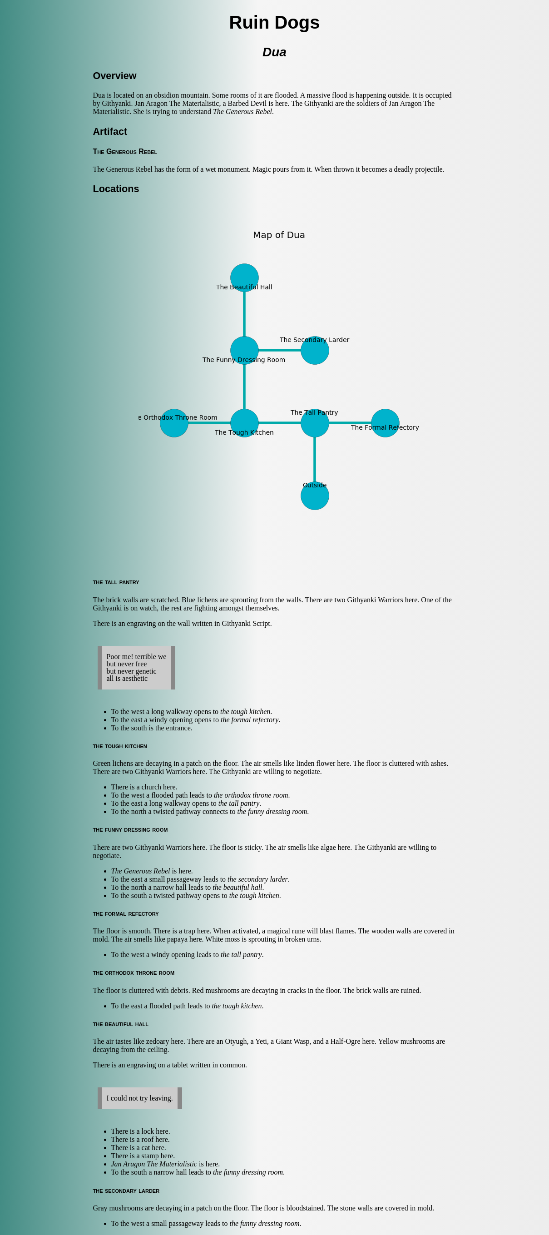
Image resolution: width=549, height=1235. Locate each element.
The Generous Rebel (242, 111)
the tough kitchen (245, 711)
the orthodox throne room (251, 795)
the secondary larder (258, 879)
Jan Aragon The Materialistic (154, 1164)
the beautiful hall (237, 887)
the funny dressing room (272, 811)
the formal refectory (249, 720)
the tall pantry (239, 803)
